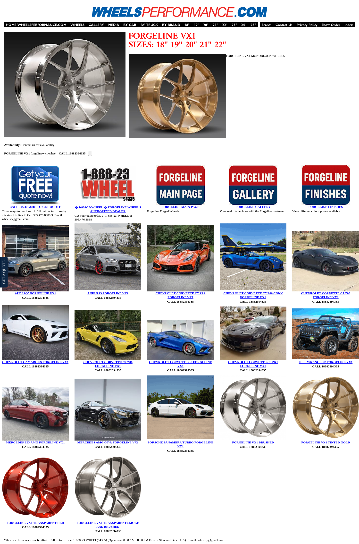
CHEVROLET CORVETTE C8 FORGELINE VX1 (180, 364)
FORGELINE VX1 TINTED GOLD (325, 442)
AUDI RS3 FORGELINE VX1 (107, 293)
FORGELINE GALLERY (253, 207)
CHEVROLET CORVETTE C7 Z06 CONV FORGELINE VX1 (253, 295)
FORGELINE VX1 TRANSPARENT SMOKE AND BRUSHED (108, 524)
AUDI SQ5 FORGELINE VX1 (35, 293)
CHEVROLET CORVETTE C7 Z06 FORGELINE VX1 (325, 295)
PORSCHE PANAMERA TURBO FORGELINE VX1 (180, 444)
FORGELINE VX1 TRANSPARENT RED (35, 523)
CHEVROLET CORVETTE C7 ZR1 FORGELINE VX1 (181, 295)
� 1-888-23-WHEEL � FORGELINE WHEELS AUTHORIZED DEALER (108, 209)
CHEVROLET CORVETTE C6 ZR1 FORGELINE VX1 (253, 364)
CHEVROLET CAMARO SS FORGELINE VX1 (35, 362)
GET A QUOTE (4, 272)
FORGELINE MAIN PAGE (181, 207)
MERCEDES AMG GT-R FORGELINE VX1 (107, 442)
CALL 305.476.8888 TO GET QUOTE (35, 207)
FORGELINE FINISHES (326, 207)
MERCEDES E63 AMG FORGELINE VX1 (35, 442)
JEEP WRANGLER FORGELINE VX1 (326, 362)
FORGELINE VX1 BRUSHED (253, 442)
